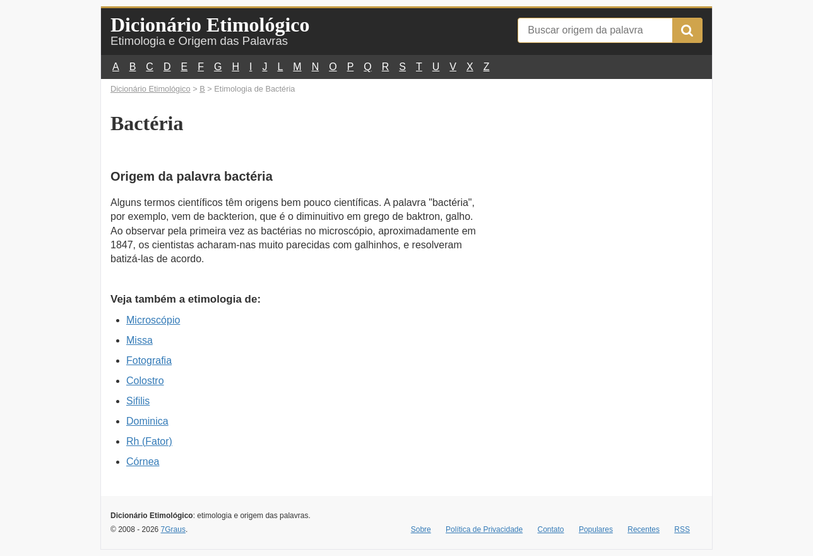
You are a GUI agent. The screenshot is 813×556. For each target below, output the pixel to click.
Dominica (147, 421)
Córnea (142, 461)
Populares (596, 529)
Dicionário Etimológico (210, 24)
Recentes (643, 529)
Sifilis (138, 401)
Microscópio (153, 320)
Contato (551, 529)
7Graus (173, 529)
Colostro (145, 380)
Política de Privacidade (484, 529)
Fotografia (149, 360)
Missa (139, 340)
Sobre (421, 529)
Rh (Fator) (149, 441)
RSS (682, 529)
